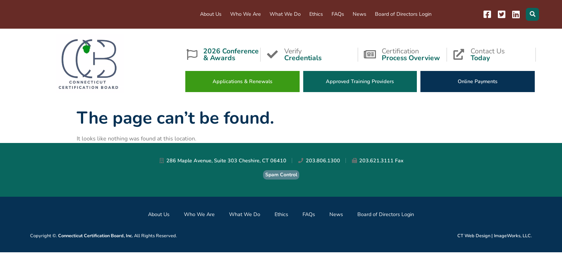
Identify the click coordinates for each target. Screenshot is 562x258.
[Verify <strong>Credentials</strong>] (272, 54)
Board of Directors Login (403, 14)
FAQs (338, 14)
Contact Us (503, 54)
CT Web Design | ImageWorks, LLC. (494, 236)
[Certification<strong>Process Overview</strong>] (370, 54)
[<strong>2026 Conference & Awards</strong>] (192, 54)
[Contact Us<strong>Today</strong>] (458, 54)
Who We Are (245, 14)
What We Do (285, 14)
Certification (414, 54)
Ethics (316, 14)
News (359, 14)
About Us (211, 14)
